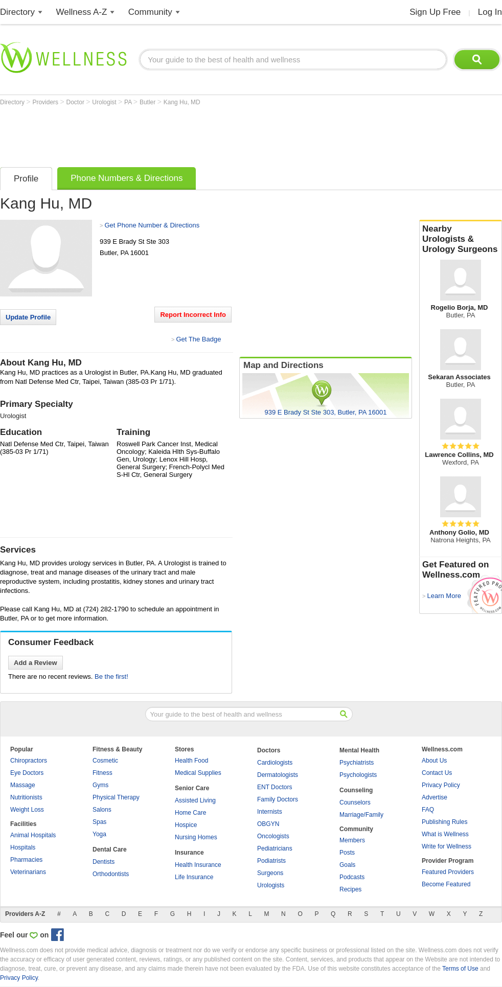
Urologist (105, 102)
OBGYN (268, 824)
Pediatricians (274, 848)
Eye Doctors (26, 772)
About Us (434, 760)
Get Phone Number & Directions (151, 225)
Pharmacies (26, 859)
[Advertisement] (186, 134)
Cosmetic (105, 760)
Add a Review (35, 663)
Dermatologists (277, 774)
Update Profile (28, 317)
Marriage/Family (361, 814)
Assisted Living (195, 800)
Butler (148, 102)
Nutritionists (26, 797)
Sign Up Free (435, 12)
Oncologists (273, 836)
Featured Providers (448, 872)
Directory (17, 12)
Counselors (355, 802)
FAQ (428, 809)
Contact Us (437, 772)
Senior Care (192, 788)
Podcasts (351, 877)
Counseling (356, 790)
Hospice (186, 825)
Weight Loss (27, 809)
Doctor (76, 102)
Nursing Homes (196, 837)
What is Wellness (445, 834)
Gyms (100, 785)
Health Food (191, 760)
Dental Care (110, 849)
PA (128, 102)
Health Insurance (198, 864)
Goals (347, 864)
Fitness (102, 772)
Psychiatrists (356, 762)
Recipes (350, 889)
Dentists (104, 861)
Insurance (189, 852)
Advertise (434, 797)
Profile (26, 178)
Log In (490, 12)
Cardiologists (274, 762)
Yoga (99, 834)
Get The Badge (198, 339)
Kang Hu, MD (182, 102)
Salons (102, 809)
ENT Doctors (274, 787)
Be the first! (111, 676)
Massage (22, 785)
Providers (46, 102)
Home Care (190, 812)
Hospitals (22, 847)
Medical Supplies (198, 772)
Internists (269, 811)
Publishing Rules (444, 821)
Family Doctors (277, 799)
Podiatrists (271, 860)
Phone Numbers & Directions (126, 178)
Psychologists (358, 774)
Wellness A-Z (81, 12)
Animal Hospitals (33, 835)
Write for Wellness (446, 846)
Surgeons (270, 873)
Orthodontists (111, 874)
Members (352, 840)
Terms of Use (460, 968)
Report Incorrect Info (193, 314)
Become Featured (446, 884)
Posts (347, 852)
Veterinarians (28, 872)
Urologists (270, 885)
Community (150, 12)
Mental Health (359, 750)
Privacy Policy (441, 785)
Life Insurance (194, 877)
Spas (99, 821)
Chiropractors (28, 760)
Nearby (460, 239)
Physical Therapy (116, 797)
